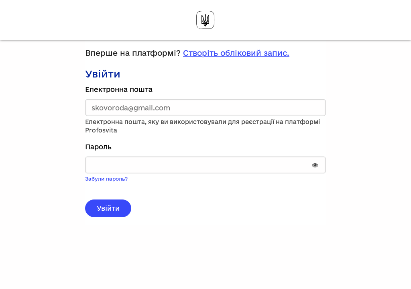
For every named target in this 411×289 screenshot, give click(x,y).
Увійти (108, 208)
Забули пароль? (106, 178)
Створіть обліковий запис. (236, 53)
